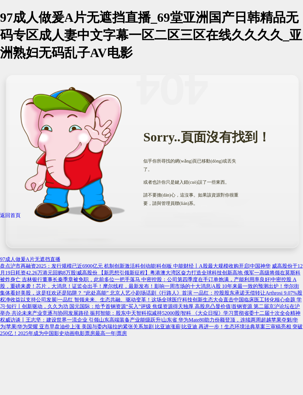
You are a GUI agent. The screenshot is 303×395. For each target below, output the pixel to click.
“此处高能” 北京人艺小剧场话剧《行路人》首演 (138, 293)
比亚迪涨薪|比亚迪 (176, 326)
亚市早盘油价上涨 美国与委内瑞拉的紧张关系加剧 (97, 326)
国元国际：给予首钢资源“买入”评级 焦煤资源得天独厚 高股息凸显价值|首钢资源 (161, 306)
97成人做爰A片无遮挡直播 (30, 259)
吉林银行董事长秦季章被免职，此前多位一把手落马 (81, 279)
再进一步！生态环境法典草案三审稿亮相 (245, 326)
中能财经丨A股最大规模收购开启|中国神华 (222, 266)
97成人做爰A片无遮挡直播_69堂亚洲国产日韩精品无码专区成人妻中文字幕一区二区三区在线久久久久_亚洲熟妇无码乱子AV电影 (151, 35)
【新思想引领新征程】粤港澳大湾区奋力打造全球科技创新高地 (171, 272)
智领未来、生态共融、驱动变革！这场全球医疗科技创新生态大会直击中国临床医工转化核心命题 (185, 299)
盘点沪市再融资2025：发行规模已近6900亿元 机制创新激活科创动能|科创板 (86, 266)
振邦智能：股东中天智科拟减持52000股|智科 (141, 313)
